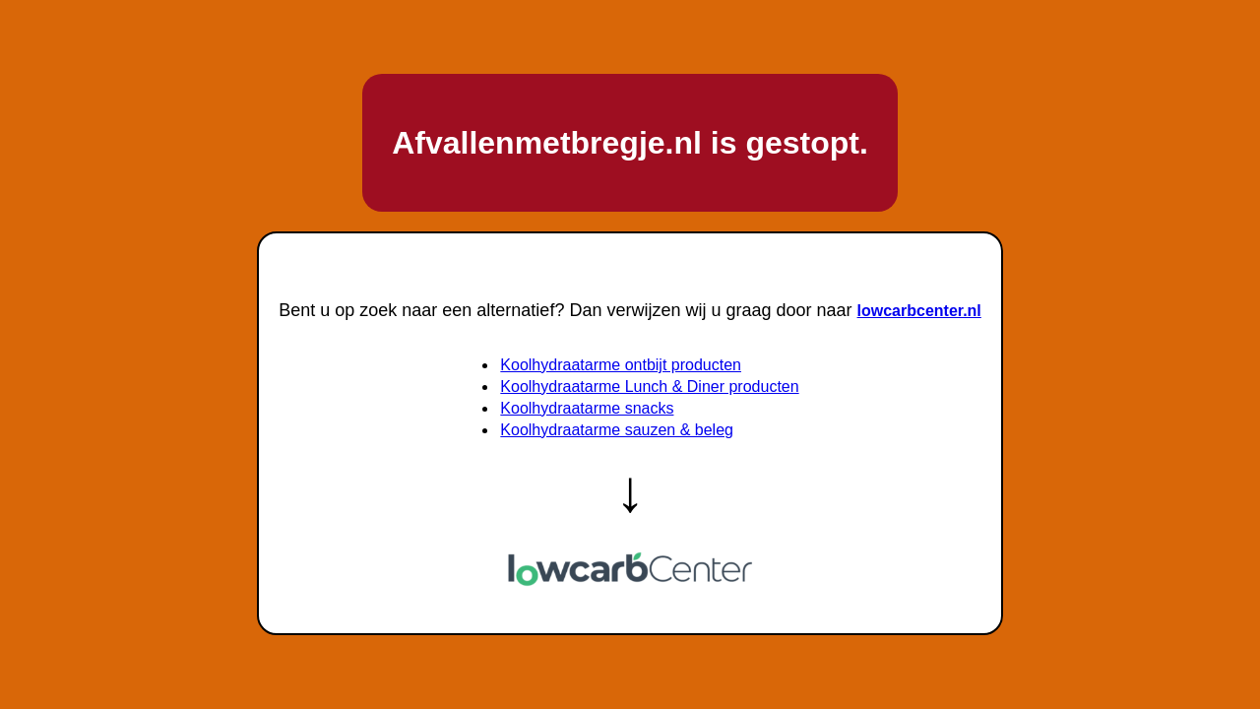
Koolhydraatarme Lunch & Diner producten (649, 386)
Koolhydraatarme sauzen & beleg (616, 429)
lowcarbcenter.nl (919, 310)
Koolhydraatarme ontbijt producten (620, 364)
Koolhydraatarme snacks (586, 408)
